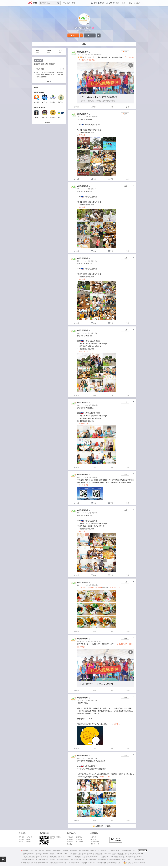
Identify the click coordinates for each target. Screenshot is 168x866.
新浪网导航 (73, 851)
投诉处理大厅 (102, 851)
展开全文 (83, 135)
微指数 (28, 842)
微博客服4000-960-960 (29, 851)
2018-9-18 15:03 (82, 55)
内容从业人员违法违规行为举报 (59, 860)
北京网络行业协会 (115, 860)
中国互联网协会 (103, 860)
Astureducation (63, 117)
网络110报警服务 (76, 860)
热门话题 (29, 837)
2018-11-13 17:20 (82, 117)
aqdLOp (44, 117)
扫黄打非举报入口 (127, 860)
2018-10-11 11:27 (82, 585)
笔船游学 (53, 117)
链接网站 (79, 837)
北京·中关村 (83, 485)
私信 (89, 35)
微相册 (28, 839)
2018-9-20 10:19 (82, 758)
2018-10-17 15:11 (82, 513)
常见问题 (93, 837)
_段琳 (36, 117)
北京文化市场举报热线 (90, 860)
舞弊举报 (48, 851)
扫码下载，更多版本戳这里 (56, 838)
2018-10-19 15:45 (82, 405)
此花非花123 (62, 102)
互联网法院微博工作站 (128, 851)
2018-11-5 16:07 (82, 261)
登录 (130, 3)
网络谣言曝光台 (139, 860)
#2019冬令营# (86, 587)
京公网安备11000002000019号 (134, 863)
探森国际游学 (54, 102)
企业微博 (70, 839)
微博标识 (70, 842)
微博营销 (79, 839)
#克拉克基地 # (97, 587)
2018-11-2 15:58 (82, 333)
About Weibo (57, 851)
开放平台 (70, 844)
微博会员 (21, 839)
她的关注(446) (39, 92)
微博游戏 (36, 102)
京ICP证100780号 (28, 854)
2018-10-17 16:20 (82, 477)
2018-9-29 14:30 (82, 641)
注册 (123, 3)
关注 (73, 35)
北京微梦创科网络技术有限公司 (110, 863)
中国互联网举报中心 (28, 860)
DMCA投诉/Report (113, 851)
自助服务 (93, 839)
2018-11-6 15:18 (82, 189)
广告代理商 (79, 842)
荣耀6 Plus (95, 117)
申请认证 (70, 837)
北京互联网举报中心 (42, 860)
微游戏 (21, 842)
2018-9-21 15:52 (82, 700)
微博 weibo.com (96, 55)
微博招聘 (65, 851)
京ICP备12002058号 (42, 854)
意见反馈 (41, 851)
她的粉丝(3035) (39, 107)
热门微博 (21, 837)
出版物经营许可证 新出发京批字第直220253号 (128, 857)
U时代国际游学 (82, 52)
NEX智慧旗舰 (46, 102)
